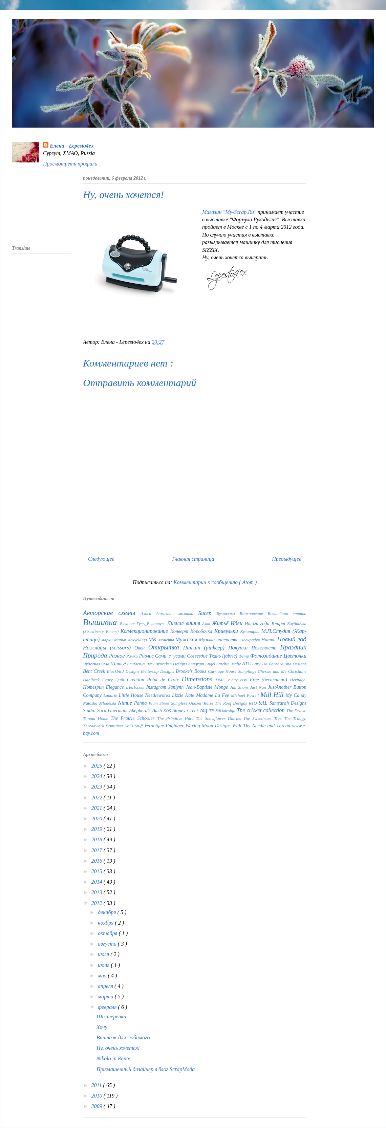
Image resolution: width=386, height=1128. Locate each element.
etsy (245, 680)
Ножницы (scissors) (108, 647)
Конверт (180, 631)
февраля (108, 1007)
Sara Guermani (113, 710)
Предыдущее (286, 559)
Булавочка (228, 613)
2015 (97, 871)
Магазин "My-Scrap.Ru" (230, 212)
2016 (97, 861)
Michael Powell (245, 695)
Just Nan (259, 687)
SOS (168, 710)
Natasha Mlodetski (100, 703)
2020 (97, 818)
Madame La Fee (213, 695)
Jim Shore (240, 687)
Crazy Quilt (114, 680)
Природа (96, 655)
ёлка (207, 623)
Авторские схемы (112, 612)
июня (104, 965)
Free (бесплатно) (270, 679)
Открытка (165, 647)
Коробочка (202, 631)
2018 (97, 839)
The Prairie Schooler (134, 718)
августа (108, 944)
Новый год (291, 639)
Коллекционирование (145, 631)
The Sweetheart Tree (263, 718)
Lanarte (111, 695)
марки (107, 640)
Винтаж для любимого (123, 1037)
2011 (97, 1085)
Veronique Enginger (165, 725)
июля (104, 954)
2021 (97, 808)
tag (204, 710)
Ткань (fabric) (224, 656)
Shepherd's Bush (146, 710)
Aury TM (260, 664)
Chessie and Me (273, 671)
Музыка (207, 639)
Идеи (237, 623)
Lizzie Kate (184, 695)
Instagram (157, 687)
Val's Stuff (134, 726)
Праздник (293, 647)
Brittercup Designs (158, 671)
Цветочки (294, 656)
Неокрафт (250, 640)
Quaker (196, 703)
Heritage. (298, 680)
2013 (97, 892)
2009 (97, 1106)
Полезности (265, 647)
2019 (97, 829)
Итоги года (258, 623)
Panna (141, 703)
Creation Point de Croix (154, 679)
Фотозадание (266, 656)
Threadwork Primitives (104, 726)
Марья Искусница (131, 640)
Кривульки (227, 631)
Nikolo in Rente (113, 1058)
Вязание (128, 623)
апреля (106, 986)
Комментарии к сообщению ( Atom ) (215, 582)
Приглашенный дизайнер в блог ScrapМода (145, 1069)
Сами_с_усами (171, 656)
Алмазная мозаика (177, 613)
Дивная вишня (184, 623)
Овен (141, 647)
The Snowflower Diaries (219, 718)
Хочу (101, 1027)
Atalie (236, 664)
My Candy (296, 695)
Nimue (126, 703)
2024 (97, 776)
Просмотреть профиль (70, 164)
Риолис (147, 656)
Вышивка (101, 622)
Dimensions (199, 679)
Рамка (132, 656)
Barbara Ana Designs (287, 664)
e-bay (234, 680)
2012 (97, 903)
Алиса (148, 613)
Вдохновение (254, 613)
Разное (117, 656)
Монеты (166, 640)
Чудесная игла (96, 664)
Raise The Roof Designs (226, 703)
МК (153, 639)
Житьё (221, 623)
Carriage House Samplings (233, 671)
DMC (222, 680)
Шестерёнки (111, 1016)
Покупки (240, 647)
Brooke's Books (192, 671)
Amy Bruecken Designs (167, 664)
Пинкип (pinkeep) (205, 647)
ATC (247, 663)
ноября (106, 923)
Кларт (279, 623)
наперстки (228, 639)
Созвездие (198, 656)
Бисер (207, 613)
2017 (97, 850)
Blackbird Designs (124, 671)
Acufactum (137, 664)
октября (108, 933)
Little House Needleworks (145, 695)
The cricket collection (261, 710)
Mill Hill (273, 694)
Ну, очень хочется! (118, 1048)
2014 (97, 882)
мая (103, 975)
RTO (253, 703)
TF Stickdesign (223, 710)
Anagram (196, 664)
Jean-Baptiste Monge (208, 687)
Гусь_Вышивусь (151, 623)
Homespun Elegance (104, 687)
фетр (244, 656)
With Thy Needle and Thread (262, 725)
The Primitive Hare (176, 718)
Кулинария (250, 631)
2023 (97, 787)
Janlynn (177, 687)
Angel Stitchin (218, 664)
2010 (97, 1096)
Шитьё (118, 663)
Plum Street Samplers (169, 703)
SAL (263, 703)
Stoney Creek (186, 710)
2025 (97, 766)
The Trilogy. (295, 718)
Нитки (269, 639)
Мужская (187, 639)
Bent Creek (95, 671)
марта (106, 996)
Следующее (101, 559)
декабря (107, 912)
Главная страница (193, 559)
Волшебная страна (287, 613)
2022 (97, 797)
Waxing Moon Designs (209, 725)
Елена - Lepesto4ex (72, 146)
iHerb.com (136, 687)
